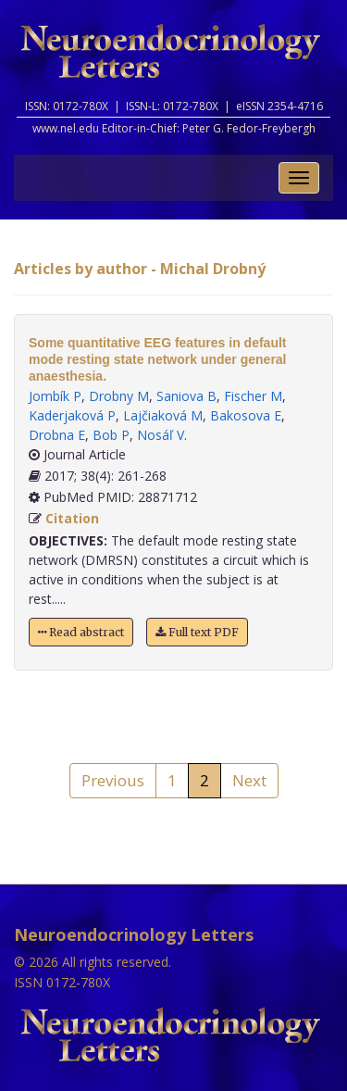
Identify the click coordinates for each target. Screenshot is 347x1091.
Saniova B (186, 396)
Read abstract (81, 632)
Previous (112, 780)
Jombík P (55, 396)
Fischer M (253, 396)
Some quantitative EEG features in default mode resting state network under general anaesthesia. (158, 359)
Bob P (111, 435)
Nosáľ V (160, 435)
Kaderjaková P (72, 415)
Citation (72, 518)
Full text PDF (197, 632)
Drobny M (119, 396)
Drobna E (57, 435)
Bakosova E (245, 415)
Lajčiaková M (163, 415)
